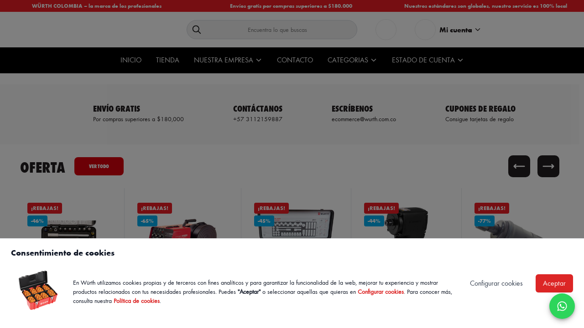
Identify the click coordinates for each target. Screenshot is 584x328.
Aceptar (554, 283)
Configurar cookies (381, 291)
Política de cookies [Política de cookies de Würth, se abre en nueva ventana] (137, 300)
